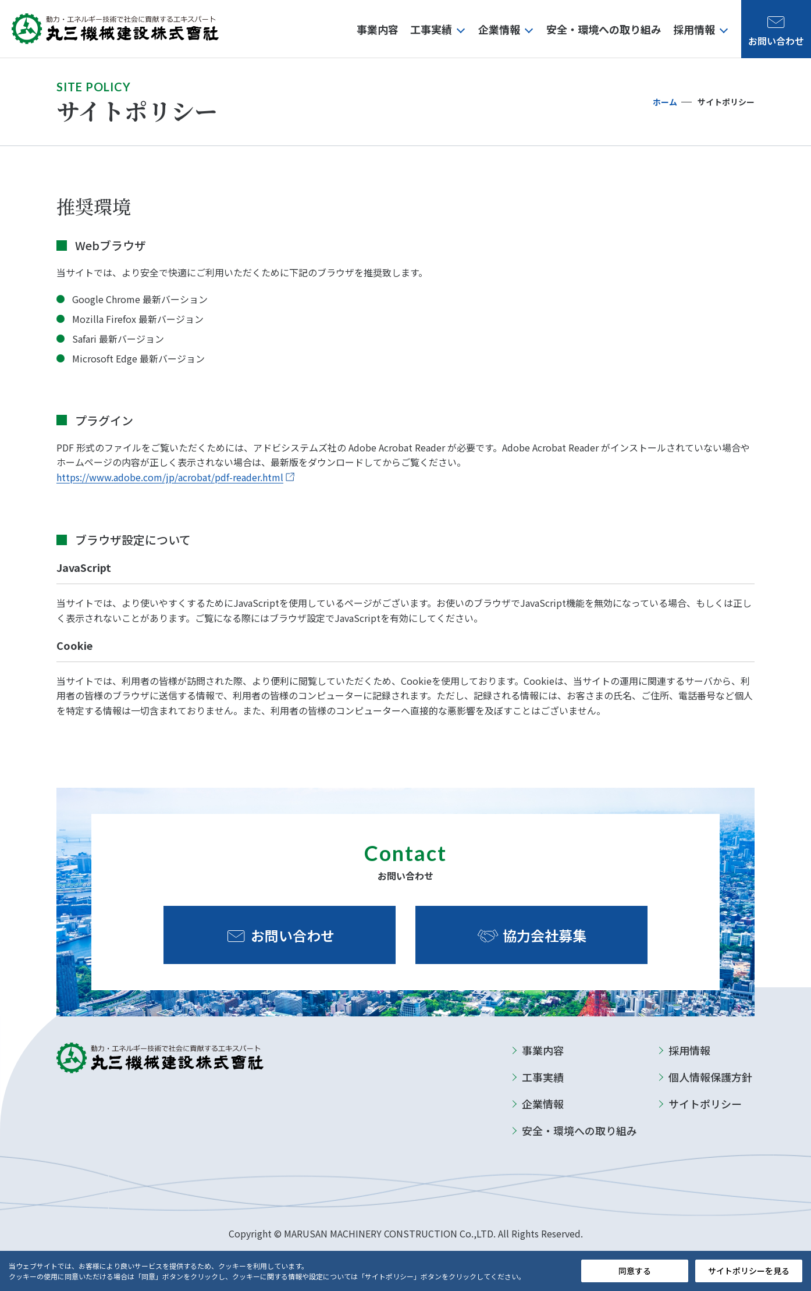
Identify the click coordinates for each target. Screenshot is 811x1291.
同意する (634, 1270)
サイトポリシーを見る (748, 1270)
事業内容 (543, 1050)
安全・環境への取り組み (579, 1130)
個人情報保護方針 (710, 1076)
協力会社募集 (544, 935)
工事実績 (543, 1076)
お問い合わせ (293, 935)
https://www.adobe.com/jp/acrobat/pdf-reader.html (169, 477)
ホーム (665, 102)
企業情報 (543, 1103)
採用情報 (689, 1050)
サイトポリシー (705, 1103)
